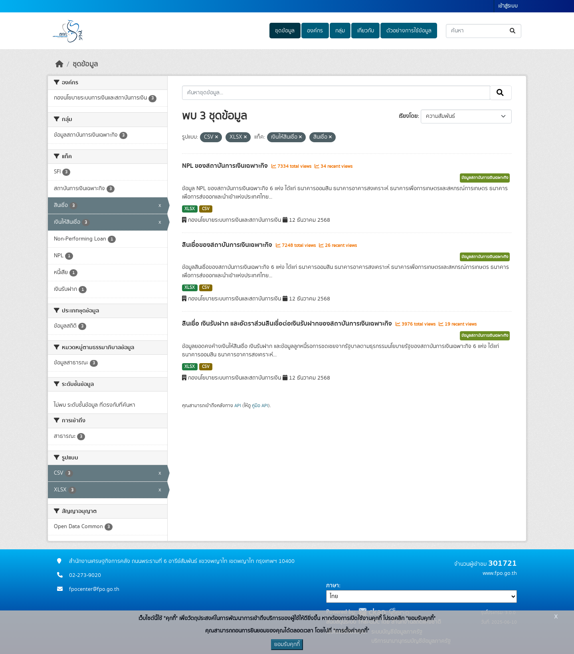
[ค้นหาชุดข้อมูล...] (483, 31)
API (237, 405)
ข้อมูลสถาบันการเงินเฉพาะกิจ (484, 178)
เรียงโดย (408, 116)
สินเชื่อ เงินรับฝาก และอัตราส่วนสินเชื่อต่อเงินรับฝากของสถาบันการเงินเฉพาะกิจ (288, 323)
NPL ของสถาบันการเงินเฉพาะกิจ (225, 166)
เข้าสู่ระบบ (508, 6)
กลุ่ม (340, 31)
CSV (206, 209)
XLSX (189, 209)
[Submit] (513, 31)
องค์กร (315, 31)
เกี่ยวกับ (365, 31)
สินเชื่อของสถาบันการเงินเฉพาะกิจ (228, 245)
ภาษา (332, 586)
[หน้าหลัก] (59, 64)
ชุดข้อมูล (285, 31)
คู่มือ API (260, 405)
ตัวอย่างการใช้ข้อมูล (408, 31)
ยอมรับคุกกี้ (287, 644)
